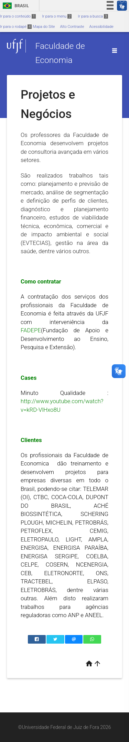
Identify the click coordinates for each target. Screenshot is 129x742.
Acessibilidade (101, 26)
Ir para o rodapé (16, 26)
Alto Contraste (72, 26)
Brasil (14, 6)
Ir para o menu (57, 16)
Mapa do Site (44, 26)
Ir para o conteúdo (18, 16)
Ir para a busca (93, 16)
